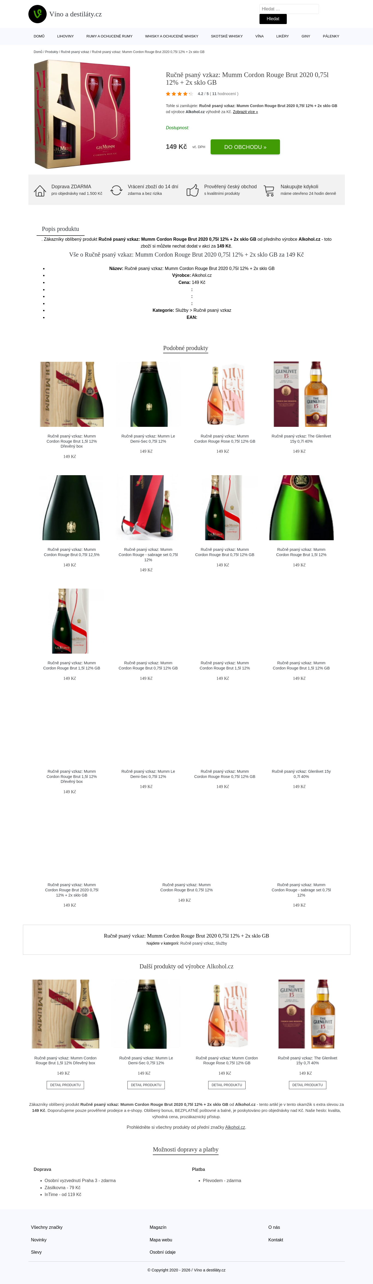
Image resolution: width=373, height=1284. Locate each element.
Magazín (158, 1227)
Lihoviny (65, 36)
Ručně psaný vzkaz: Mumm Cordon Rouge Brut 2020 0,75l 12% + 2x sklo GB (71, 890)
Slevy (36, 1252)
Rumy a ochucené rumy (109, 36)
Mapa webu (161, 1240)
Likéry (282, 36)
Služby (221, 943)
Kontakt (275, 1240)
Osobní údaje (163, 1252)
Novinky (39, 1240)
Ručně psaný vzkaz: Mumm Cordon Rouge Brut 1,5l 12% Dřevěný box (72, 441)
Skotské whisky (227, 36)
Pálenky (331, 36)
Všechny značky (47, 1227)
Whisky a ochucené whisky (171, 36)
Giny (306, 36)
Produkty (51, 52)
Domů (39, 36)
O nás (274, 1227)
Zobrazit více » (245, 112)
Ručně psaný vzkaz (75, 52)
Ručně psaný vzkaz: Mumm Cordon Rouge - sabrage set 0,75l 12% (148, 554)
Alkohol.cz (195, 112)
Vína (259, 36)
